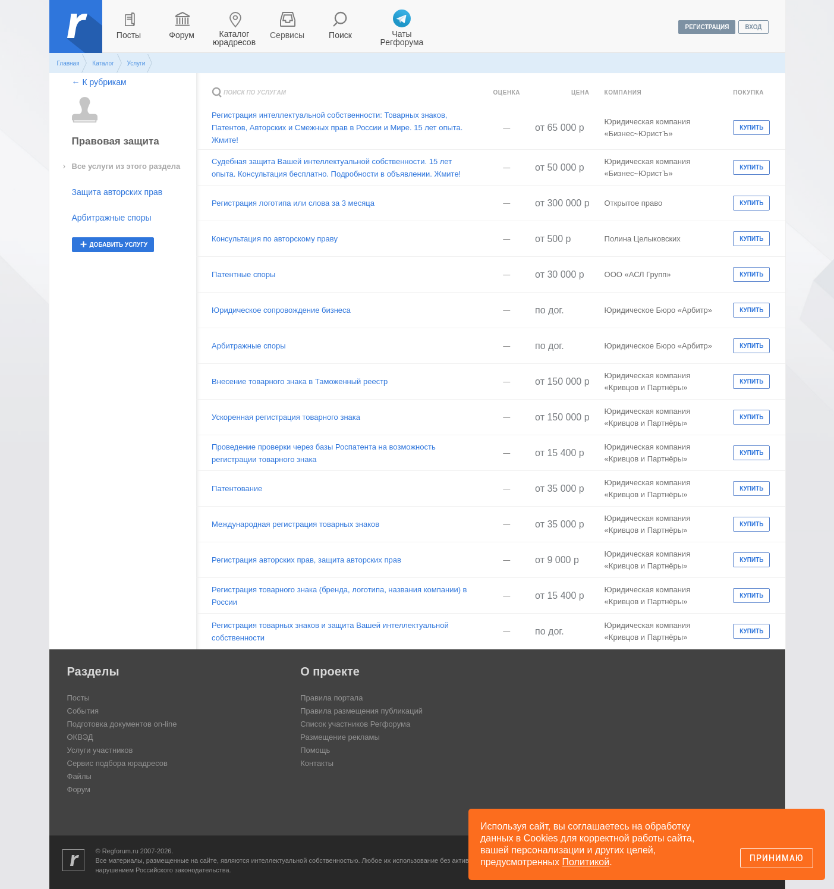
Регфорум (77, 35)
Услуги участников (100, 750)
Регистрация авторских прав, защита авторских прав (306, 559)
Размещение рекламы (340, 737)
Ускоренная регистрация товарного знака (286, 417)
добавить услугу (119, 244)
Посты (129, 35)
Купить (751, 127)
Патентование (237, 488)
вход (753, 27)
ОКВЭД (80, 737)
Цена (580, 92)
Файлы (79, 776)
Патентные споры (243, 274)
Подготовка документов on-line (122, 724)
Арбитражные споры (112, 217)
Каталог (103, 63)
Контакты (316, 763)
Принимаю (777, 858)
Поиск (340, 35)
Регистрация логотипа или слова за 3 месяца (293, 203)
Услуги (136, 63)
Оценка (506, 92)
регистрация (707, 27)
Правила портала (331, 697)
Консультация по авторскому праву (275, 238)
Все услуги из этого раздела (126, 166)
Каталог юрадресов (234, 38)
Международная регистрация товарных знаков (295, 524)
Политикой (586, 862)
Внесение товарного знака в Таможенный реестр (300, 381)
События (83, 710)
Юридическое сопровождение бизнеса (281, 310)
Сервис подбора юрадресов (117, 763)
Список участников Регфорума (355, 724)
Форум (181, 35)
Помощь (315, 750)
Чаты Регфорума (402, 38)
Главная (68, 63)
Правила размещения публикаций (361, 710)
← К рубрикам (99, 82)
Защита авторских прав (117, 192)
